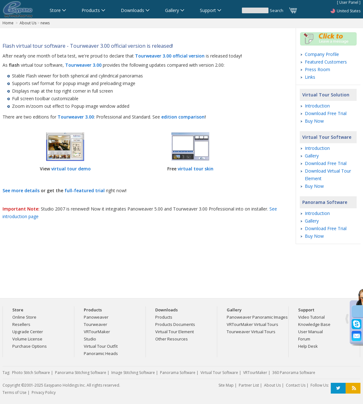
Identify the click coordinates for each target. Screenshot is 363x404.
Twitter (338, 388)
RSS (353, 388)
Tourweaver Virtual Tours (251, 331)
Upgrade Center (27, 331)
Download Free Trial (326, 113)
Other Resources (171, 339)
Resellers (21, 324)
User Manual (310, 331)
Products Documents (175, 324)
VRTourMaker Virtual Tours (252, 324)
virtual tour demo (71, 169)
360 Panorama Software (293, 372)
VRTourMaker (97, 331)
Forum (304, 339)
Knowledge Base (314, 324)
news (45, 23)
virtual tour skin (195, 169)
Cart (293, 10)
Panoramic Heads (101, 353)
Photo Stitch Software (31, 372)
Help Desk (308, 346)
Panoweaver (96, 317)
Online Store (24, 317)
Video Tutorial (311, 317)
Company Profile (322, 54)
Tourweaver (95, 324)
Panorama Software (324, 202)
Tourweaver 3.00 (76, 117)
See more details (21, 190)
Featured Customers (326, 62)
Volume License (27, 339)
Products (163, 317)
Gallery (312, 156)
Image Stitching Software (133, 372)
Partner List (249, 385)
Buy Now (314, 121)
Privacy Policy (44, 392)
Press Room (317, 69)
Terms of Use (15, 392)
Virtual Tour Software (326, 137)
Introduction (317, 106)
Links (310, 77)
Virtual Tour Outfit (101, 346)
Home (8, 23)
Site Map (226, 385)
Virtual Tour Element (174, 331)
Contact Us (295, 385)
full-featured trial (85, 190)
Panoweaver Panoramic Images (257, 317)
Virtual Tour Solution (325, 95)
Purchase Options (29, 346)
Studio (90, 339)
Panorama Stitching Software (80, 372)
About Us (28, 23)
